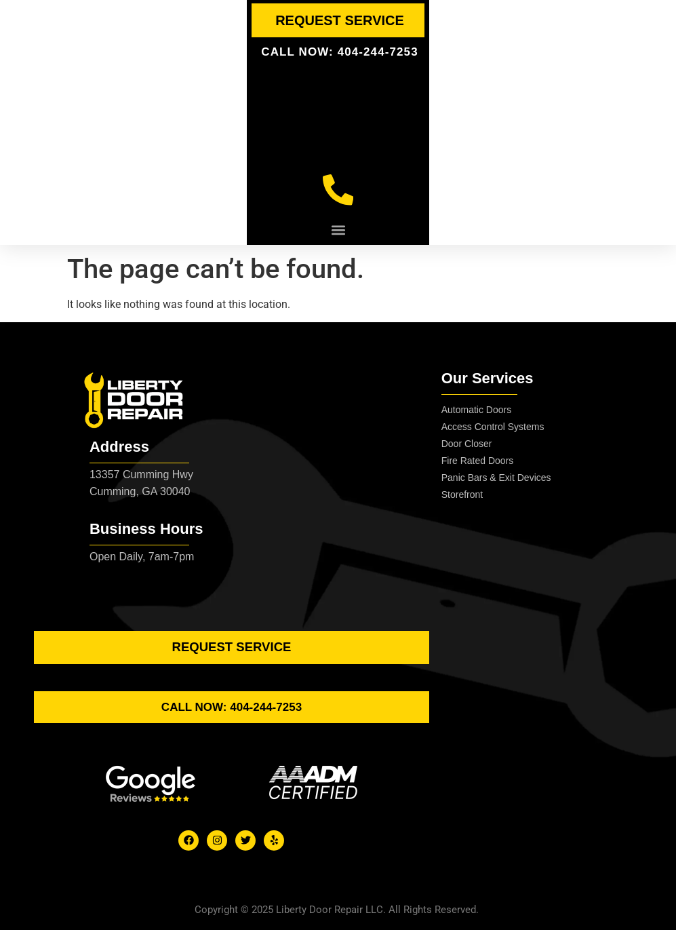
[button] (338, 233)
